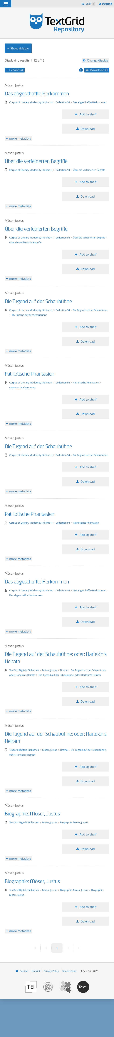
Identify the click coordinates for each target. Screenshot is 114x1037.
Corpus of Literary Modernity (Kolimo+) (31, 102)
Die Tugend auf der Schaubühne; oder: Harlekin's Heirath (70, 675)
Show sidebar (19, 48)
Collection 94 (63, 102)
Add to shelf (87, 114)
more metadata (20, 138)
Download (88, 129)
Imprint (36, 971)
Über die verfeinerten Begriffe (36, 161)
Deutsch (107, 4)
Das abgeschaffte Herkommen (37, 94)
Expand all (16, 70)
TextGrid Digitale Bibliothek (24, 670)
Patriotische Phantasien (29, 374)
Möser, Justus (50, 670)
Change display (97, 60)
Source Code (69, 971)
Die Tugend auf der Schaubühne (38, 301)
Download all (99, 70)
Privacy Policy (51, 971)
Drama (64, 670)
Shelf (90, 4)
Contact (24, 971)
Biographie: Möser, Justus (32, 814)
